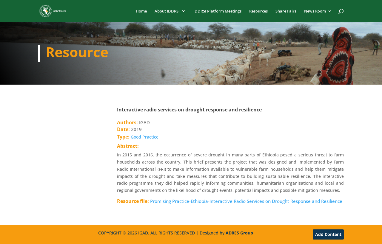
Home (141, 11)
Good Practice (144, 137)
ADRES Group (239, 233)
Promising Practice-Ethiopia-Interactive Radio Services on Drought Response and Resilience (246, 201)
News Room (315, 11)
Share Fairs (285, 11)
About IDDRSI (167, 11)
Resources (258, 11)
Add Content (328, 234)
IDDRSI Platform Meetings (217, 11)
